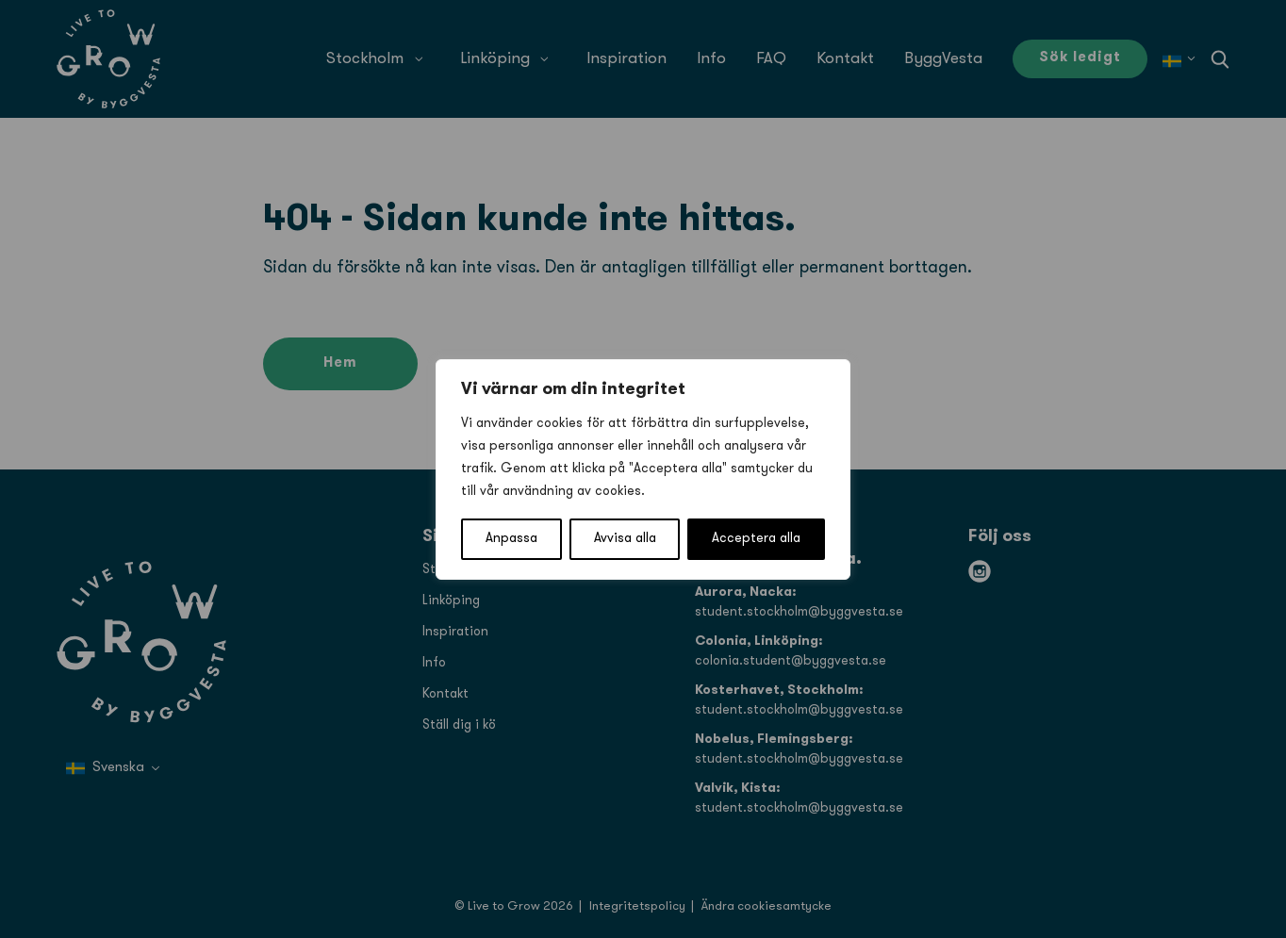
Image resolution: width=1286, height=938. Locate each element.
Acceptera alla (756, 539)
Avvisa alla (625, 539)
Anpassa (511, 539)
